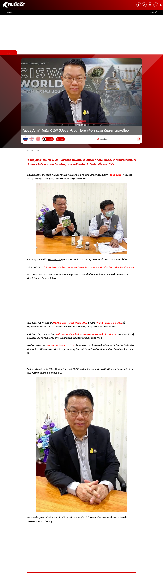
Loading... (104, 139)
